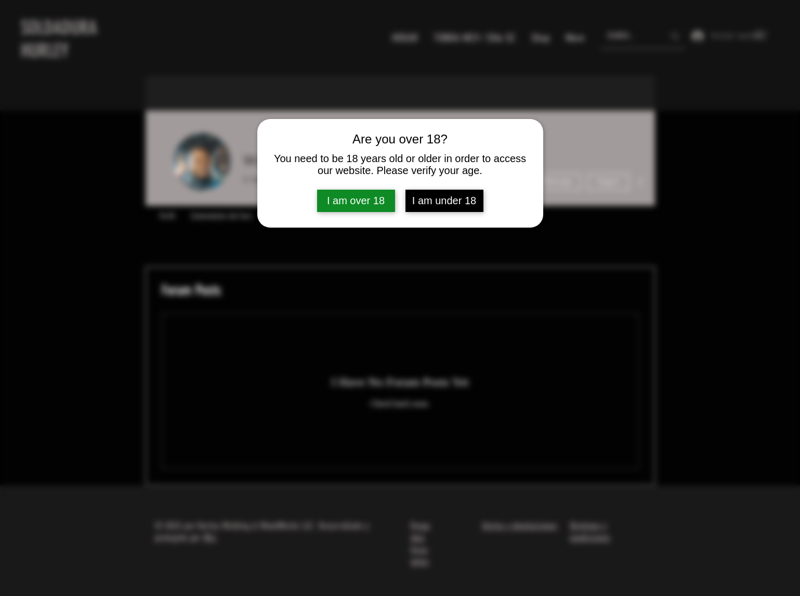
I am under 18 (444, 200)
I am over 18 (356, 200)
